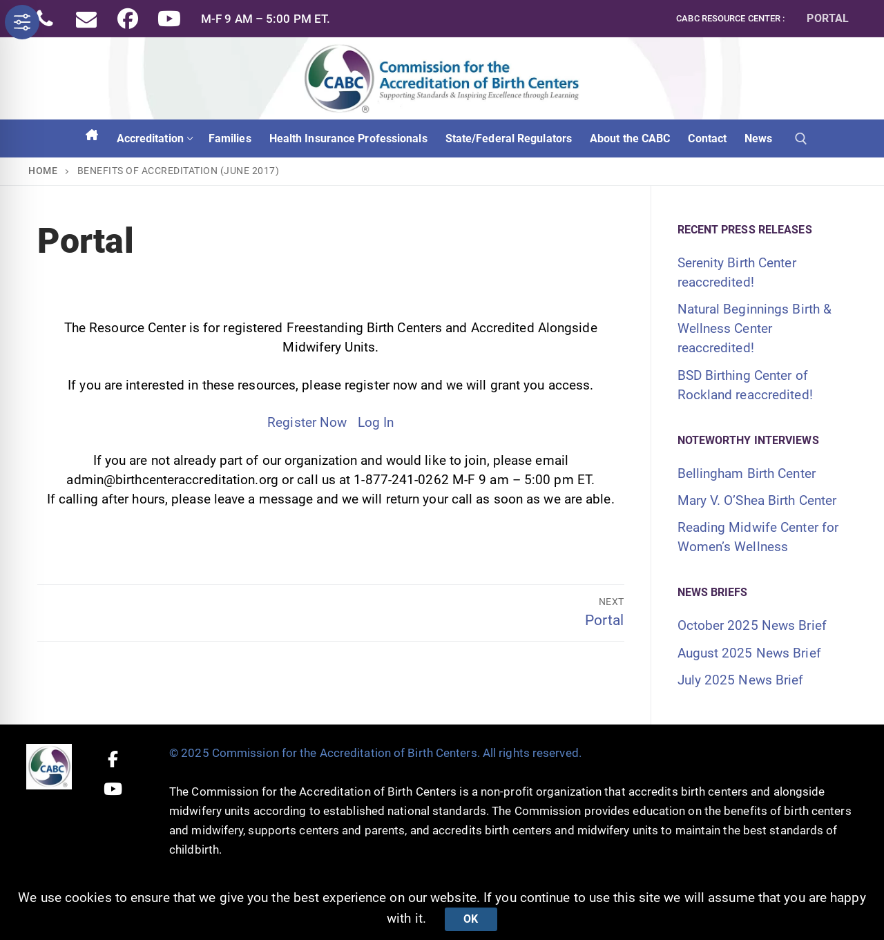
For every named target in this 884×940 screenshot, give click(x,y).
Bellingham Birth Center (747, 473)
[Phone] (45, 18)
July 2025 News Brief (741, 680)
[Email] (86, 18)
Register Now (307, 422)
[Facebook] (127, 18)
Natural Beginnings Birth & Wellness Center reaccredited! (755, 328)
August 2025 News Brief (749, 653)
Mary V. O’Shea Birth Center (757, 500)
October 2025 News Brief (752, 625)
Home (42, 170)
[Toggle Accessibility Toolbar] (22, 22)
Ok (470, 918)
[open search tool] (801, 139)
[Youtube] (169, 18)
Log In (376, 422)
